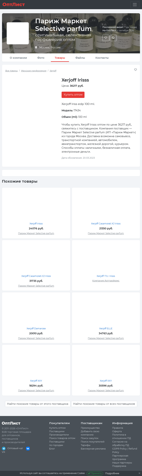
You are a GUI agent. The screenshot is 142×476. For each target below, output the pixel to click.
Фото (40, 57)
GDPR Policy (119, 448)
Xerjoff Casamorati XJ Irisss (106, 223)
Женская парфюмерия (33, 70)
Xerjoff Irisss (36, 223)
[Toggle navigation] (134, 4)
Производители (59, 434)
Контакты (102, 57)
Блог (52, 448)
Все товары (11, 70)
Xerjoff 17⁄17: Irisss (106, 276)
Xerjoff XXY (36, 380)
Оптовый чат (12, 448)
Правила (117, 427)
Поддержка (119, 466)
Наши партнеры (122, 462)
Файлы (80, 57)
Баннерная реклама (93, 448)
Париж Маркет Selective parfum (36, 233)
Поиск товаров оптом (62, 438)
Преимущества (90, 427)
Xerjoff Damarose (36, 328)
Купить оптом (73, 94)
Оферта (117, 431)
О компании (18, 57)
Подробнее (112, 473)
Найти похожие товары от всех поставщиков (104, 404)
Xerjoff (53, 70)
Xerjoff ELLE (105, 328)
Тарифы (85, 445)
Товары (60, 57)
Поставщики (57, 431)
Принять (95, 473)
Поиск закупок (89, 438)
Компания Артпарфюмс (105, 280)
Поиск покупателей (92, 441)
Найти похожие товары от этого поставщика (37, 404)
